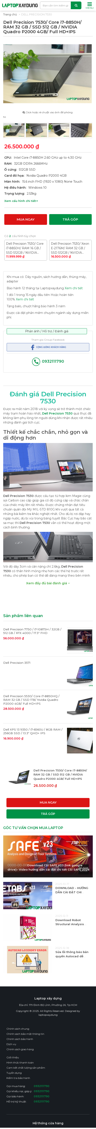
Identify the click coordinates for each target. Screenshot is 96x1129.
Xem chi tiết (74, 288)
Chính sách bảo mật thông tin (25, 1033)
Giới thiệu (12, 1057)
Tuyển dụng (14, 1072)
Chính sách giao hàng (20, 1049)
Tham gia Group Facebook (48, 339)
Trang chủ (10, 14)
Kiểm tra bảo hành (18, 1077)
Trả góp (70, 219)
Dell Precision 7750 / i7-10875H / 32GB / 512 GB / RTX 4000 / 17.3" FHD (32, 631)
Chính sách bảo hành (19, 1038)
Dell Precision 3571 (16, 662)
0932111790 (48, 361)
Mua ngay (26, 219)
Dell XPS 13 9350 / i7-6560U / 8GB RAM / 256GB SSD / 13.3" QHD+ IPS (32, 731)
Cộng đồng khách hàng (48, 347)
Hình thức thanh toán (20, 1062)
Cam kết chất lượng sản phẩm (25, 1067)
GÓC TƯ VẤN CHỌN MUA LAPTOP (33, 828)
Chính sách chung (17, 1028)
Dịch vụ (11, 1043)
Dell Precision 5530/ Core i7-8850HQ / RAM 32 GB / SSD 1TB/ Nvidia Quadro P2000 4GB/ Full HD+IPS (31, 699)
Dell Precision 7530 (36, 14)
